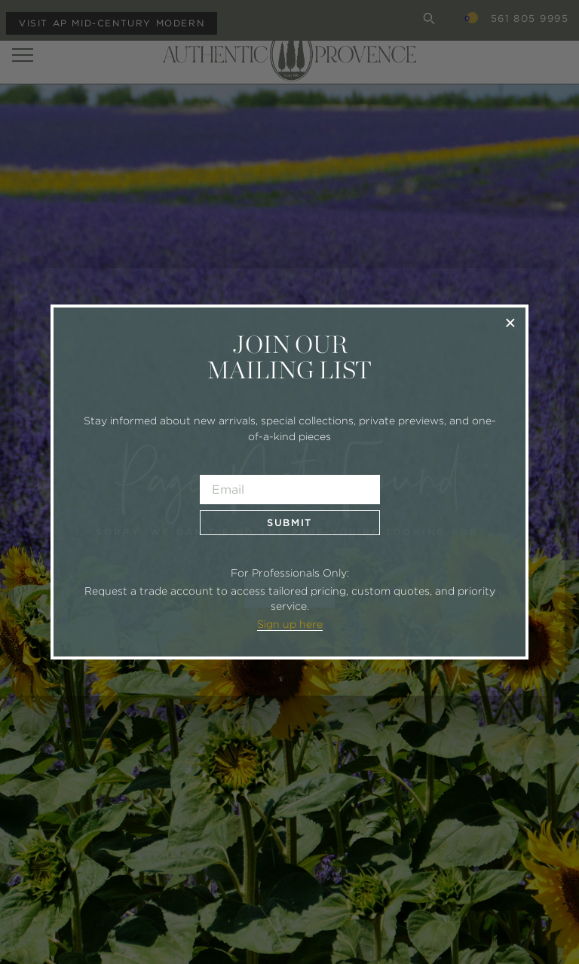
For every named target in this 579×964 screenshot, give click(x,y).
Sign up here (290, 624)
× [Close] (510, 322)
